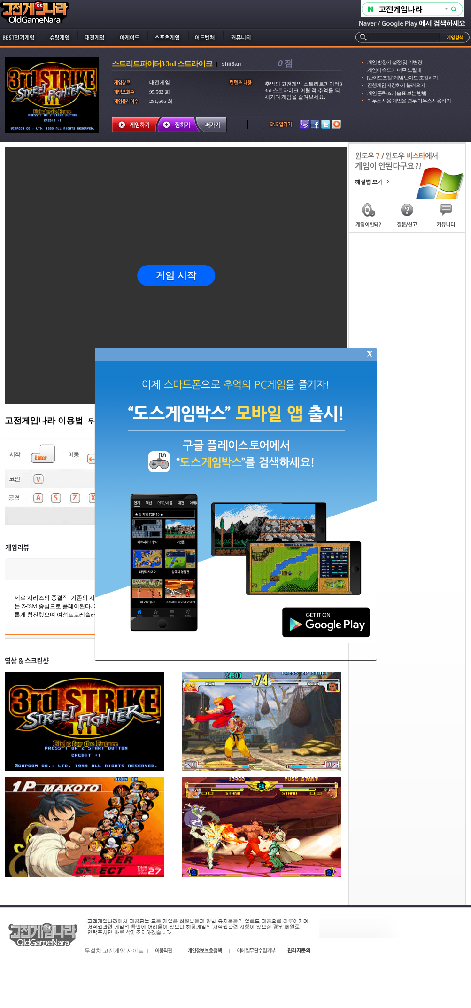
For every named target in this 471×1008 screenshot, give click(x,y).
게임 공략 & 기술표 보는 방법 (396, 93)
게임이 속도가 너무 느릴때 (394, 70)
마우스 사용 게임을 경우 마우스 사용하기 (409, 100)
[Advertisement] (407, 280)
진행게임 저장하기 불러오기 (396, 85)
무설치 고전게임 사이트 (114, 950)
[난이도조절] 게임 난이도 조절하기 (402, 77)
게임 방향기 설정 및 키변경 (394, 62)
